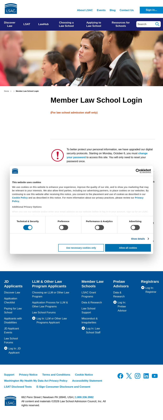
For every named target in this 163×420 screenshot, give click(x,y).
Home (6, 91)
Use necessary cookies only (81, 248)
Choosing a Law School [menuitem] (66, 24)
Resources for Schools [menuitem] (121, 24)
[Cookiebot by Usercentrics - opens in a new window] (137, 171)
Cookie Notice (84, 374)
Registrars (150, 281)
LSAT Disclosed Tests (18, 386)
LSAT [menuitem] (26, 24)
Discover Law (12, 292)
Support (9, 374)
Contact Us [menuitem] (127, 10)
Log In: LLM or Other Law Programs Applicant (51, 320)
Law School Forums (44, 312)
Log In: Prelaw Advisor (122, 306)
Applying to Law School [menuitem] (93, 24)
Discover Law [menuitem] (9, 24)
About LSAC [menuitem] (85, 10)
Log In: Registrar (150, 289)
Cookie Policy (20, 197)
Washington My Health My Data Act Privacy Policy (35, 380)
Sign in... (151, 9)
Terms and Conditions (56, 374)
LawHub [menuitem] (43, 24)
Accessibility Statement (87, 380)
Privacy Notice (28, 374)
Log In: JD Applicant (14, 350)
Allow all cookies (128, 248)
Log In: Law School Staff (93, 330)
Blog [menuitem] (113, 10)
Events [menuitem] (101, 10)
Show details (138, 239)
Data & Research (92, 302)
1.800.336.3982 (84, 397)
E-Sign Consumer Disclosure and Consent (63, 386)
